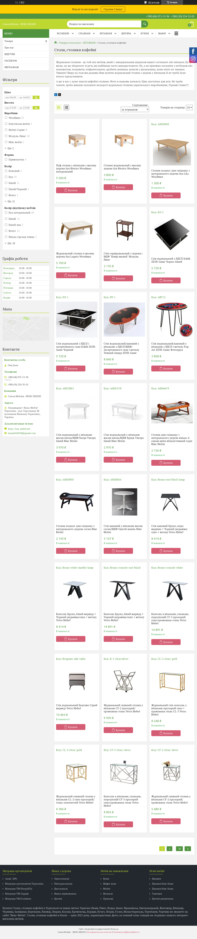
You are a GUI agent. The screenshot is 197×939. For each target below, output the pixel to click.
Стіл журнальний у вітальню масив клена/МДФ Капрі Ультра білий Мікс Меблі (76, 437)
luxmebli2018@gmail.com (22, 433)
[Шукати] (144, 22)
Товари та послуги (70, 42)
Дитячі (58, 898)
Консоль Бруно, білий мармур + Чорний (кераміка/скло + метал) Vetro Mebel (76, 617)
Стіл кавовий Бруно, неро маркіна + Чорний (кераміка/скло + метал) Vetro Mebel (169, 529)
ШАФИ (162, 33)
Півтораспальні (63, 883)
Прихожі (108, 898)
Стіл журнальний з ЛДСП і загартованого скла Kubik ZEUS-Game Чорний (76, 346)
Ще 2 (11, 148)
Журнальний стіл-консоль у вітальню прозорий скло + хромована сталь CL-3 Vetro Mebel (169, 710)
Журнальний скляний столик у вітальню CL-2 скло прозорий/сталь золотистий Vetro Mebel (75, 799)
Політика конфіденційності (126, 932)
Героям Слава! (113, 9)
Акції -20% (11, 878)
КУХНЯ (145, 33)
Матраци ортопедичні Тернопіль (24, 883)
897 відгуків (153, 2)
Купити (72, 190)
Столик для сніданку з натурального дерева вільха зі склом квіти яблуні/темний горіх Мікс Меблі (171, 439)
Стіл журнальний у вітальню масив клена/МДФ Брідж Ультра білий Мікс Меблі (124, 437)
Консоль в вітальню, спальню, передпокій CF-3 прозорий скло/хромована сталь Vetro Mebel (170, 618)
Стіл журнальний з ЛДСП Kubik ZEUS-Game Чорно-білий (170, 260)
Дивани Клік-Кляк (162, 883)
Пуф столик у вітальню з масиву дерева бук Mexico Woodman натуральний (76, 168)
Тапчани (157, 893)
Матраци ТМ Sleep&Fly (18, 888)
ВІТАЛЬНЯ (106, 33)
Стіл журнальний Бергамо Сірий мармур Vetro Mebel (76, 707)
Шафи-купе (109, 883)
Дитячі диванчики (162, 898)
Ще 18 (11, 243)
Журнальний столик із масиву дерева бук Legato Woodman (75, 255)
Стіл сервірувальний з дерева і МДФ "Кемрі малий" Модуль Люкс (123, 256)
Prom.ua (114, 929)
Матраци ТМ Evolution (18, 898)
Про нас (9, 47)
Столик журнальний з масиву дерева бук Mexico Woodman (122, 167)
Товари (8, 41)
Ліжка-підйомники (65, 893)
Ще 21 (11, 201)
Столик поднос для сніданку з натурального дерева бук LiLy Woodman (170, 173)
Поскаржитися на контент (99, 932)
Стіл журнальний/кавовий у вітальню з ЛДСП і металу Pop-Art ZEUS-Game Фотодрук (170, 346)
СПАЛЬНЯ (84, 33)
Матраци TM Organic (17, 893)
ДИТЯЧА (126, 33)
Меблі (106, 888)
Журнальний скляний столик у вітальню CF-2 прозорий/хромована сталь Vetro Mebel (123, 708)
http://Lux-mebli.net (19, 428)
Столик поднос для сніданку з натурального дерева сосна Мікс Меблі (76, 529)
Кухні (106, 878)
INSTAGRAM (11, 67)
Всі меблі (63, 33)
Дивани (156, 878)
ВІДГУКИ (9, 54)
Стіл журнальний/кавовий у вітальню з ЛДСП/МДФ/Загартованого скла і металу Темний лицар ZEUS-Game (121, 348)
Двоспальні (61, 888)
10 (179, 848)
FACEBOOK (10, 60)
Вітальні (108, 893)
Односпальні (61, 878)
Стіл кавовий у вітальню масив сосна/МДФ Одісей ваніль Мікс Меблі (123, 529)
